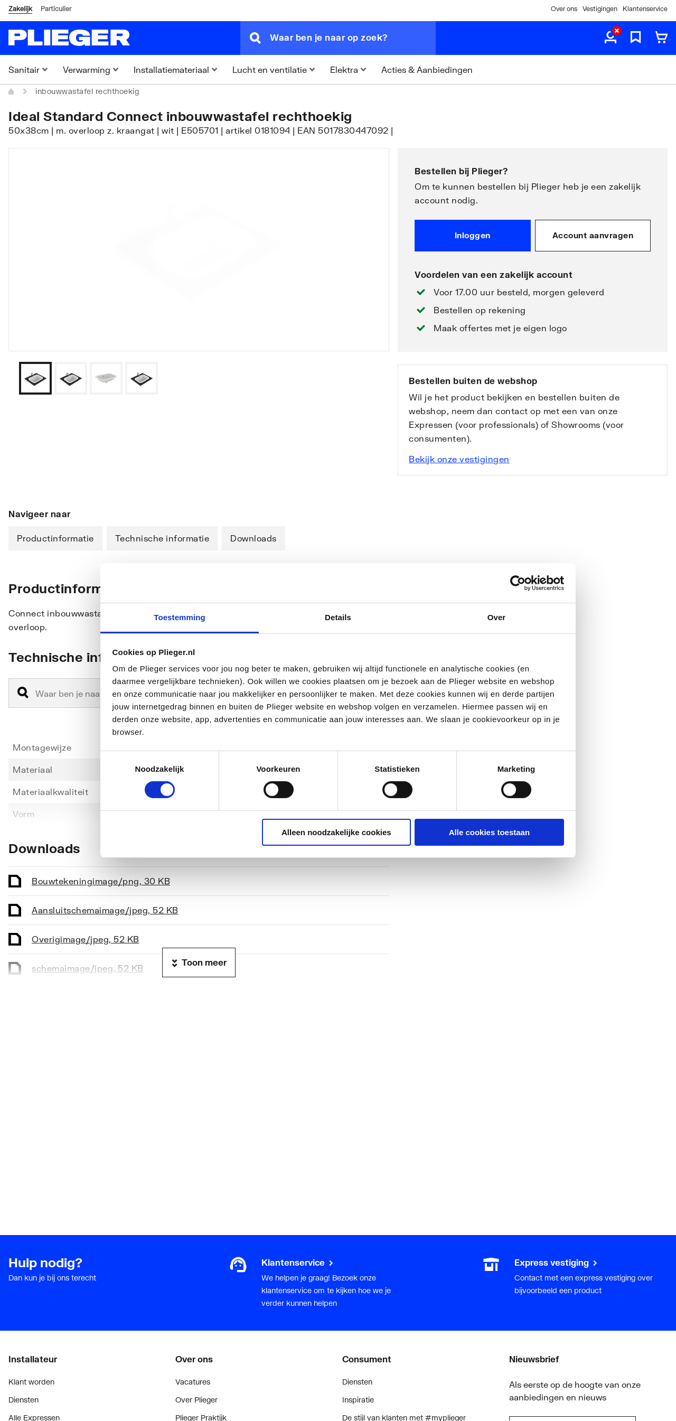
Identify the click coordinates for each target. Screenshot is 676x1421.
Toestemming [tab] (179, 617)
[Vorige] (368, 378)
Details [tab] (338, 617)
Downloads (253, 538)
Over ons (564, 9)
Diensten (23, 1399)
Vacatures (192, 1381)
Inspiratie (358, 1399)
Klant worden (31, 1381)
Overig (85, 939)
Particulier (56, 9)
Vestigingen (600, 9)
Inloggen (473, 235)
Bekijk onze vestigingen (459, 459)
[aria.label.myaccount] (610, 38)
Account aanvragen (593, 235)
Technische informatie (162, 538)
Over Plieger (196, 1399)
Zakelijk (20, 9)
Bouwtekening (101, 881)
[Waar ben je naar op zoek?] (353, 38)
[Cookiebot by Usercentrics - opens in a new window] (518, 583)
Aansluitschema (105, 910)
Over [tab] (496, 617)
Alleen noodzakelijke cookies (336, 832)
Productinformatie (55, 538)
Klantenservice (645, 9)
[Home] (11, 91)
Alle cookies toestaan (489, 832)
